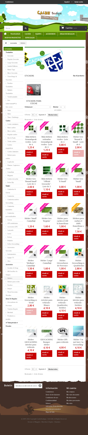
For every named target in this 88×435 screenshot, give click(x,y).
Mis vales (69, 403)
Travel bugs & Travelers (11, 78)
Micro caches (11, 131)
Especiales (30, 38)
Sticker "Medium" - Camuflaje (31, 263)
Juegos (9, 289)
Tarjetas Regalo (12, 309)
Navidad (10, 312)
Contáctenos (9, 2)
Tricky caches (11, 141)
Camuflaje (10, 172)
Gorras (9, 220)
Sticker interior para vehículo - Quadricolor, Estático (62, 302)
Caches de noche (12, 179)
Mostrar (55, 107)
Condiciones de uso (52, 398)
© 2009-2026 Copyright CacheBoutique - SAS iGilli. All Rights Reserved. (44, 419)
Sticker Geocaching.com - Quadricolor (78, 263)
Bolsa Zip (10, 182)
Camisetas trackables (10, 208)
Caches (28, 34)
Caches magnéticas (9, 146)
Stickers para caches (11, 156)
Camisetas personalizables (11, 214)
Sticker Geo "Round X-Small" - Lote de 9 (78, 140)
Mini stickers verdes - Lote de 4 (62, 139)
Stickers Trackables (9, 91)
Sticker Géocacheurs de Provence (62, 263)
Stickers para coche (13, 282)
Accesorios (50, 34)
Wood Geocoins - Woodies (12, 293)
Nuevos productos (13, 38)
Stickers (9, 278)
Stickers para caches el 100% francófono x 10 (78, 223)
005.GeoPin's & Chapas (11, 273)
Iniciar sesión (78, 2)
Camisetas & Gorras (11, 191)
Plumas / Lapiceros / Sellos (13, 167)
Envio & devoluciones (53, 395)
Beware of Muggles (34, 422)
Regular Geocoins (13, 59)
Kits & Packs (11, 138)
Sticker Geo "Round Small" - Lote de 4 (31, 181)
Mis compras (70, 392)
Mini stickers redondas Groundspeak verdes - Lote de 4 (46, 141)
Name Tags (11, 70)
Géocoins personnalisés (53, 409)
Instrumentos (11, 254)
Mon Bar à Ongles (47, 422)
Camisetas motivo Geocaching (12, 201)
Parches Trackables (9, 85)
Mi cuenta (71, 388)
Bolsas (9, 237)
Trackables (15, 34)
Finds (9, 110)
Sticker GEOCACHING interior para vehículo (31, 343)
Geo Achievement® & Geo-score (11, 103)
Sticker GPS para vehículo (62, 340)
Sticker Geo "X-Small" (62, 180)
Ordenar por (29, 107)
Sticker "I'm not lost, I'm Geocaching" (78, 342)
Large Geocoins (12, 63)
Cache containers (12, 124)
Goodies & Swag (12, 268)
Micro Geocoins (12, 73)
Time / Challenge (13, 117)
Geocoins (10, 56)
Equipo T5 (10, 258)
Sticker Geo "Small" (78, 180)
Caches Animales (12, 152)
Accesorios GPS (12, 227)
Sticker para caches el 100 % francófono (62, 221)
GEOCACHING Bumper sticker (46, 342)
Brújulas (10, 241)
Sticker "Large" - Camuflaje (47, 261)
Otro (8, 261)
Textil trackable (12, 97)
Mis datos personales (73, 400)
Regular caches (12, 134)
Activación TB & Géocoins (54, 406)
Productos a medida (10, 317)
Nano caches (11, 128)
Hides (9, 114)
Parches (10, 285)
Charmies (57, 422)
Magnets (10, 175)
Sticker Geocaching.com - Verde (31, 300)
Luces (9, 234)
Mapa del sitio (50, 412)
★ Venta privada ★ (12, 323)
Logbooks (10, 162)
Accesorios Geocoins (10, 249)
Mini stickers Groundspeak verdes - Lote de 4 (31, 140)
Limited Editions (12, 66)
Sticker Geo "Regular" (46, 219)
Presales (8, 326)
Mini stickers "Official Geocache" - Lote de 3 (46, 182)
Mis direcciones (71, 398)
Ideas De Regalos (67, 34)
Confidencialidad (51, 400)
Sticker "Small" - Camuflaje (31, 219)
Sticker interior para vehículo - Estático (78, 301)
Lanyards (10, 230)
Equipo (38, 34)
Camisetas (10, 196)
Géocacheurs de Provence (12, 304)
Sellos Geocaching (13, 244)
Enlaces (48, 403)
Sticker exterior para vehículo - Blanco (46, 301)
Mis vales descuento (72, 395)
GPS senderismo (12, 223)
